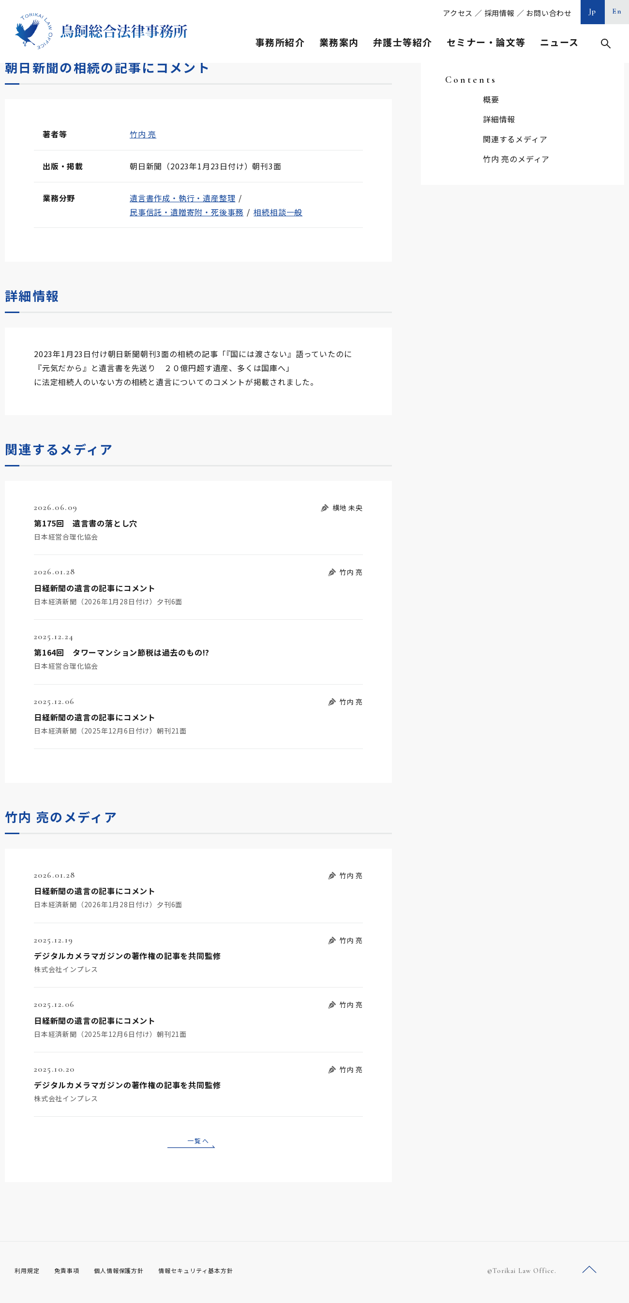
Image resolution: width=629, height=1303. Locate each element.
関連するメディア (515, 139)
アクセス (458, 13)
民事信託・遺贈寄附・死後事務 (186, 212)
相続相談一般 (278, 212)
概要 (491, 99)
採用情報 (499, 13)
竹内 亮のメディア (516, 159)
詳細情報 (499, 119)
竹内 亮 (143, 134)
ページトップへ (589, 1273)
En (617, 11)
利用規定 (29, 1274)
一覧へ (198, 1142)
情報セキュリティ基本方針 (218, 1274)
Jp (593, 11)
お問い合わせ (549, 13)
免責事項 (72, 1274)
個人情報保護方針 (131, 1274)
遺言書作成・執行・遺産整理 (182, 198)
